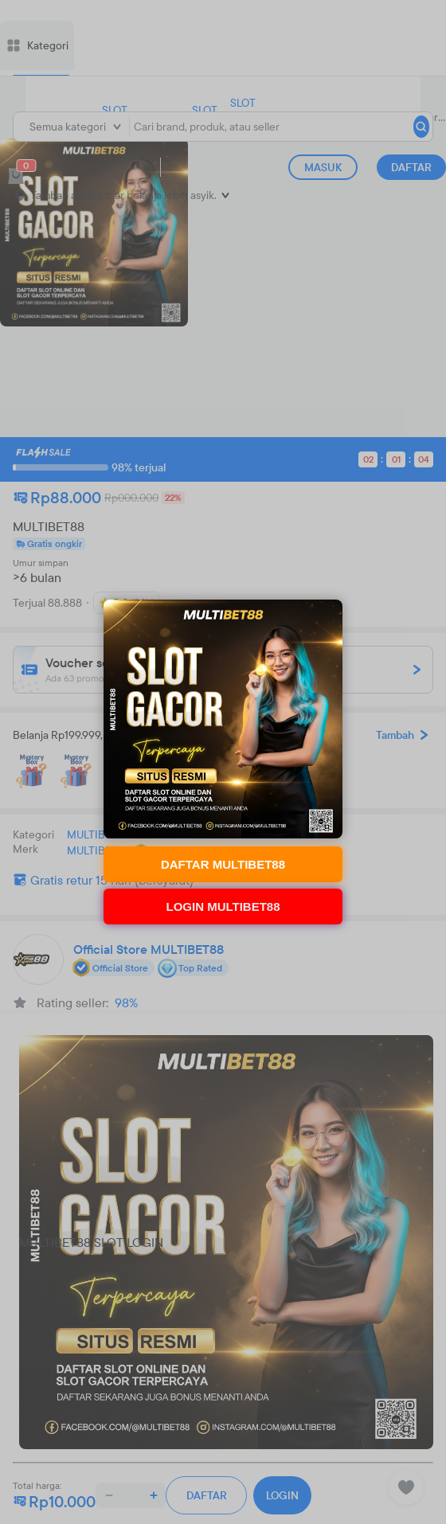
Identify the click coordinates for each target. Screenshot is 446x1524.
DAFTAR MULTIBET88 (223, 864)
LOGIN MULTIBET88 (223, 906)
